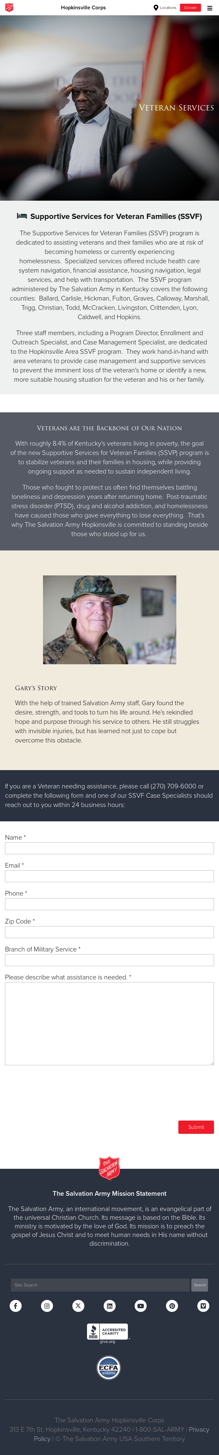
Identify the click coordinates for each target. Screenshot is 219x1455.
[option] (109, 108)
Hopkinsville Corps (83, 7)
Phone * (16, 894)
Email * (14, 866)
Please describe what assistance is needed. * (68, 977)
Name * (15, 838)
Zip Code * (20, 922)
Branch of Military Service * (43, 949)
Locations (165, 7)
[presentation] (163, 1098)
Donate (190, 7)
